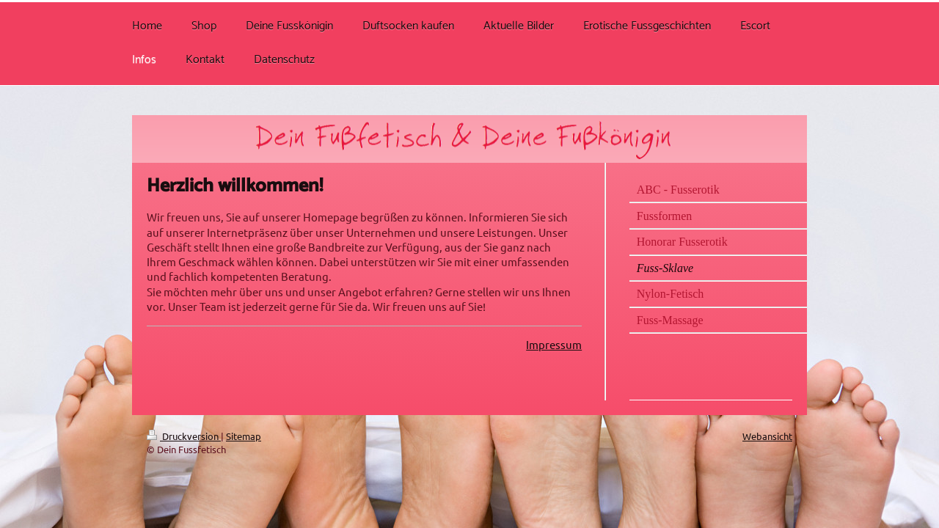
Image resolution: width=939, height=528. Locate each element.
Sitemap (243, 436)
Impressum (554, 344)
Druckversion (184, 436)
